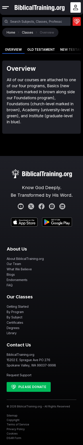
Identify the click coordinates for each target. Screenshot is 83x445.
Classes (28, 32)
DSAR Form (14, 438)
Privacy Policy (16, 429)
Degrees (13, 328)
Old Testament (41, 49)
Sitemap (12, 415)
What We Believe (19, 269)
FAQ (10, 285)
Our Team (14, 264)
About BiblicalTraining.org (25, 259)
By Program (15, 312)
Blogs (11, 274)
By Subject (14, 317)
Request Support (19, 375)
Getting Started (18, 306)
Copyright (13, 420)
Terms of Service (18, 424)
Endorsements (17, 280)
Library (12, 333)
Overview (13, 49)
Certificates (15, 322)
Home (12, 32)
